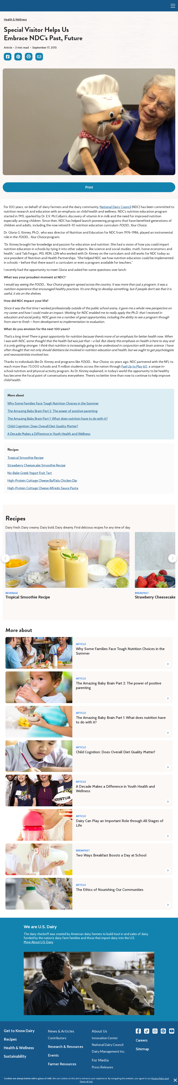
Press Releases (102, 1067)
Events (53, 1055)
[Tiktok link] (146, 1031)
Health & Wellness (15, 19)
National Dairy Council (115, 207)
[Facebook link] (138, 1031)
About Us (99, 1031)
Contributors (57, 1038)
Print (89, 187)
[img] (10, 6)
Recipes (10, 1039)
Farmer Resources (62, 1064)
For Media (100, 1060)
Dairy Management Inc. (108, 1051)
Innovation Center (105, 1038)
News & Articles (61, 1031)
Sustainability (15, 1056)
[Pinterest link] (163, 1031)
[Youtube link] (171, 1031)
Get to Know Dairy (19, 1031)
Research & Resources (65, 1046)
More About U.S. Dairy (38, 942)
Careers (142, 1040)
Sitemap (142, 1049)
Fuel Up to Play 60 (134, 366)
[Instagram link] (155, 1031)
